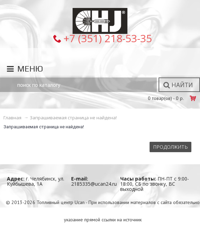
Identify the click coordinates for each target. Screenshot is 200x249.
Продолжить (170, 147)
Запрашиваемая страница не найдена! (73, 117)
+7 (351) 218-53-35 (107, 38)
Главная (12, 117)
